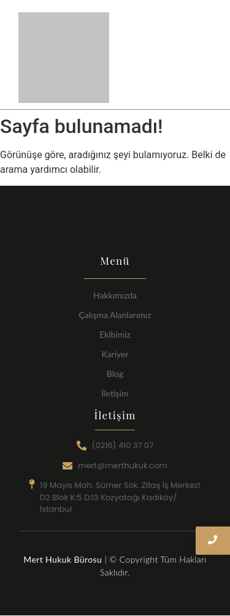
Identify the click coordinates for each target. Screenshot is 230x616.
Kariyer (114, 354)
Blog (115, 373)
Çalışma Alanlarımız (115, 315)
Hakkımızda (115, 295)
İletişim (114, 393)
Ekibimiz (115, 334)
